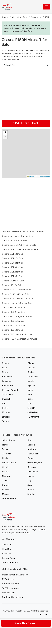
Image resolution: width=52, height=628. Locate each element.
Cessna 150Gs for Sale (12, 263)
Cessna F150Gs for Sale (13, 307)
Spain (30, 485)
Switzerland (32, 471)
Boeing (30, 372)
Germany (31, 467)
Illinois (5, 458)
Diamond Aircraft (10, 390)
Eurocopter (32, 376)
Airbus (30, 390)
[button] (5, 133)
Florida (5, 445)
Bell (4, 403)
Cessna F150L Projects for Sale (17, 316)
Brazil (30, 440)
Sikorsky (31, 408)
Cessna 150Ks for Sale (12, 272)
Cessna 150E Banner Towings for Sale (20, 249)
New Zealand (33, 453)
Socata (5, 421)
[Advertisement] (26, 93)
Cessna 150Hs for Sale (12, 267)
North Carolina (9, 462)
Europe (30, 458)
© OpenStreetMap (43, 176)
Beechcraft (7, 376)
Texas (5, 449)
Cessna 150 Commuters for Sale (17, 236)
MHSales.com (8, 592)
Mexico (5, 494)
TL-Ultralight (33, 417)
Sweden (31, 494)
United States (8, 440)
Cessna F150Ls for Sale (13, 321)
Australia (31, 449)
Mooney (6, 412)
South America (9, 498)
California (6, 453)
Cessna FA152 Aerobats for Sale (17, 334)
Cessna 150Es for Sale (12, 254)
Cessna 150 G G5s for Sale (14, 240)
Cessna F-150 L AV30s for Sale (16, 289)
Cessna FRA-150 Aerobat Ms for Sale (19, 339)
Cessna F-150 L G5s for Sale (15, 294)
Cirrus (5, 372)
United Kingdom (34, 462)
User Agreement (10, 562)
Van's (29, 394)
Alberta (5, 489)
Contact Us (7, 544)
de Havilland (33, 412)
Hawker (5, 408)
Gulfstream (7, 394)
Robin (30, 399)
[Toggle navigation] (46, 7)
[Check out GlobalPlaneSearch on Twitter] (46, 614)
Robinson (6, 381)
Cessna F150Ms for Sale (13, 325)
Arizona (5, 471)
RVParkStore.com (10, 583)
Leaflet (30, 176)
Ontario (5, 485)
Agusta (30, 381)
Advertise (6, 553)
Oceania (31, 445)
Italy (29, 480)
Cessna (5, 363)
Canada (5, 480)
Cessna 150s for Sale (12, 285)
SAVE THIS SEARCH (26, 123)
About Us (6, 549)
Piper (4, 367)
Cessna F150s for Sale (12, 330)
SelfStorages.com (10, 588)
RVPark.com (8, 579)
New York (6, 476)
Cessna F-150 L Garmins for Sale (17, 298)
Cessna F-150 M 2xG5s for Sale (17, 303)
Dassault (6, 399)
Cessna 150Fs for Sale (12, 258)
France (30, 476)
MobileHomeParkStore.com (15, 575)
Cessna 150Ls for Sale (12, 276)
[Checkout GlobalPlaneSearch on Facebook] (40, 614)
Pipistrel (31, 385)
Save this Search (25, 623)
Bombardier (7, 385)
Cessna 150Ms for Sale (13, 280)
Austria (30, 489)
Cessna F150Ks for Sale (13, 312)
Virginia (5, 467)
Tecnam (31, 367)
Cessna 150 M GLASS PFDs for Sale (19, 245)
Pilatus (30, 363)
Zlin (29, 403)
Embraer (6, 417)
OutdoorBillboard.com (12, 597)
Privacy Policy (8, 558)
